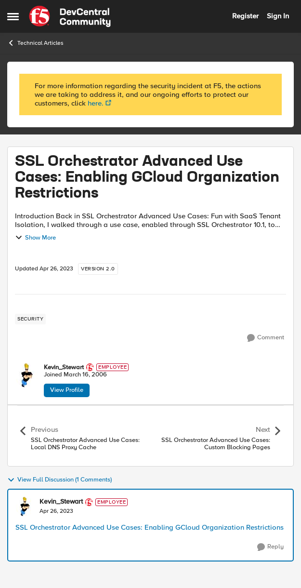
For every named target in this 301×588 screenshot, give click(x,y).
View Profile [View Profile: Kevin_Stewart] (66, 390)
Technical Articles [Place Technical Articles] (35, 43)
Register (245, 16)
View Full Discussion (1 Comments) (59, 480)
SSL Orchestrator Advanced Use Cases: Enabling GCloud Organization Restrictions (149, 527)
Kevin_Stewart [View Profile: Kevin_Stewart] (64, 367)
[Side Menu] (13, 16)
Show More (35, 237)
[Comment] (265, 338)
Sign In (278, 16)
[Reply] (270, 547)
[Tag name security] (30, 319)
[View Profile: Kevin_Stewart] (27, 375)
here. (96, 103)
